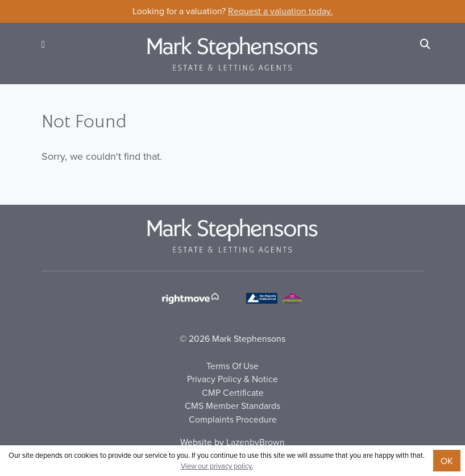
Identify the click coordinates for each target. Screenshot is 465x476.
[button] (43, 44)
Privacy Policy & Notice (232, 378)
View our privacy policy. (217, 466)
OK (447, 460)
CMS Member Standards (232, 405)
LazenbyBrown (255, 442)
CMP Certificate (233, 392)
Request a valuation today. (280, 11)
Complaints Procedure (233, 419)
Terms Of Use (232, 365)
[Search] (425, 44)
